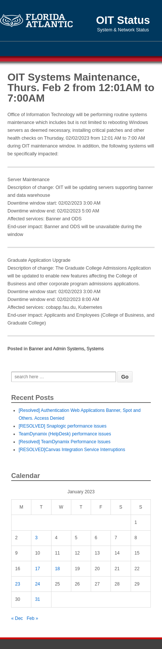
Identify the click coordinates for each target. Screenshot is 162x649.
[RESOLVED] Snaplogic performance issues (62, 426)
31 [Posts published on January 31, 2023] (37, 599)
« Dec (17, 618)
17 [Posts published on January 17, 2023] (37, 568)
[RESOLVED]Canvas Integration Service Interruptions (72, 449)
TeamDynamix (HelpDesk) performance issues (65, 434)
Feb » (32, 618)
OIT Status (123, 20)
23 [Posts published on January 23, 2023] (17, 584)
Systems (95, 348)
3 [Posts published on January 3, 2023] (36, 537)
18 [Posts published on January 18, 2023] (57, 568)
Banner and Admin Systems (56, 348)
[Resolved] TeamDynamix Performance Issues (64, 441)
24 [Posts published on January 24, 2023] (37, 584)
